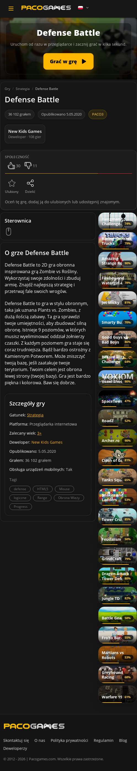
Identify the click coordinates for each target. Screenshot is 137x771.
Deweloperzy (15, 748)
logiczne (20, 497)
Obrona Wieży (69, 497)
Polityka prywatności (69, 740)
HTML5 (42, 489)
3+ (39, 433)
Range (42, 497)
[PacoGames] (34, 726)
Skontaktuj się (16, 740)
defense (20, 489)
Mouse (64, 489)
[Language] (84, 7)
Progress (21, 506)
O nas (39, 740)
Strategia (35, 415)
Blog (123, 740)
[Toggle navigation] (11, 8)
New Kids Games (47, 442)
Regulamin (104, 740)
